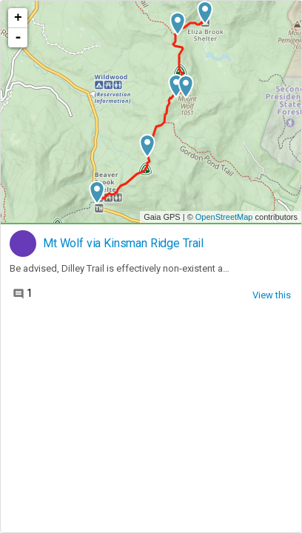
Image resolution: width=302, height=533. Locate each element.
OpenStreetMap (224, 216)
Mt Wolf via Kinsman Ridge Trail (123, 243)
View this (271, 295)
